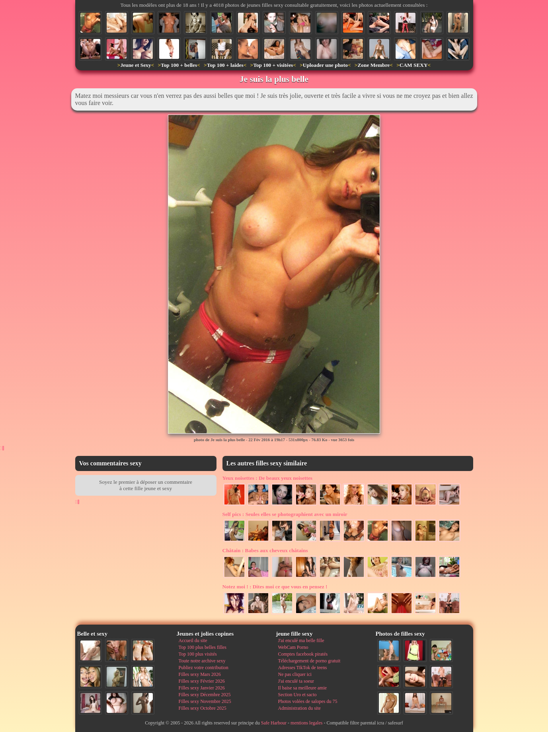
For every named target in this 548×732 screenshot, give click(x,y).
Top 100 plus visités (198, 654)
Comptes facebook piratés (303, 654)
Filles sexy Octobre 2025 (202, 708)
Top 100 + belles (179, 65)
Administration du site (299, 708)
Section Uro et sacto (297, 694)
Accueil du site (193, 640)
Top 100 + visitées (273, 65)
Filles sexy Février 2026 (202, 681)
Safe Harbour (274, 723)
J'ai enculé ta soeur (296, 681)
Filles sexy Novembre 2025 (205, 701)
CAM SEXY (414, 65)
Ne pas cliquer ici (295, 674)
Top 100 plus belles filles (202, 647)
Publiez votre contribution (203, 667)
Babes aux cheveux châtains (265, 550)
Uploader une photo (325, 65)
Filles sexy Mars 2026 (200, 674)
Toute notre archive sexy (202, 661)
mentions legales (306, 723)
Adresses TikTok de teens (302, 667)
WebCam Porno (293, 647)
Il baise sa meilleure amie (302, 688)
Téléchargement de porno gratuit (309, 661)
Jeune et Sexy (135, 65)
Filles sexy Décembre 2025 (205, 694)
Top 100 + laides (225, 65)
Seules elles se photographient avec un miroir (284, 514)
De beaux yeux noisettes (267, 478)
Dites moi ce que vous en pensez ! (275, 587)
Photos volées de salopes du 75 (307, 701)
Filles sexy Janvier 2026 (202, 688)
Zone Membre (373, 65)
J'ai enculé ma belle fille (301, 640)
